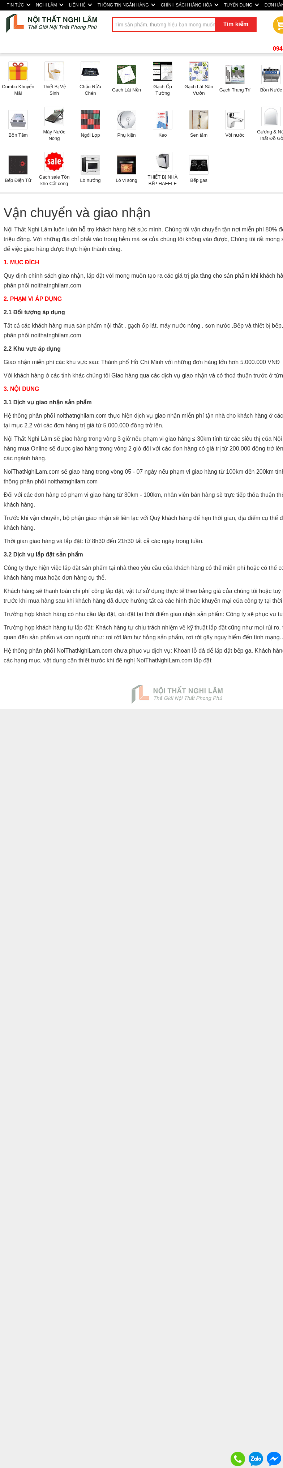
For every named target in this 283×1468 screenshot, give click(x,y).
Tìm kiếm (235, 24)
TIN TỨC (18, 5)
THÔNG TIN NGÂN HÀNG (126, 5)
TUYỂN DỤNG (241, 5)
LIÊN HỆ (80, 5)
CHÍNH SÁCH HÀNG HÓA (189, 5)
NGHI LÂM (49, 5)
